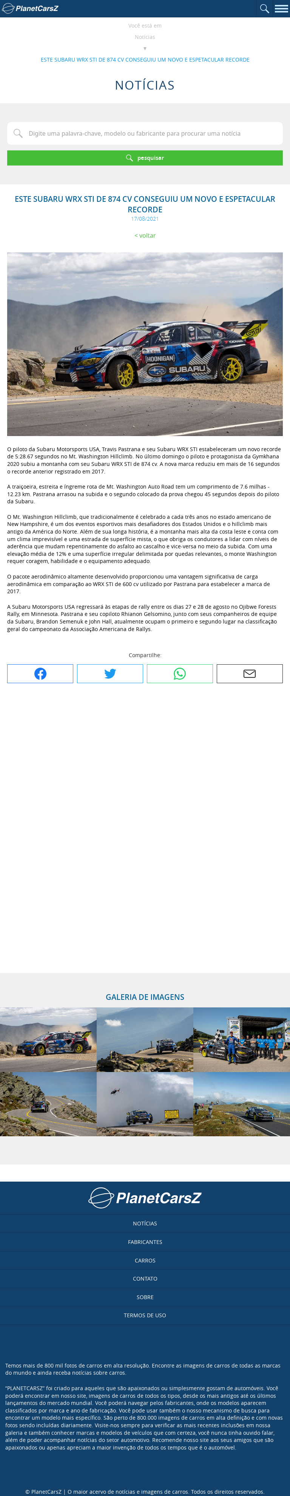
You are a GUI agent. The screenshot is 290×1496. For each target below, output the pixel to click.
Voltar (147, 235)
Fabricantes (145, 1241)
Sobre (145, 1297)
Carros (145, 1260)
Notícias (145, 36)
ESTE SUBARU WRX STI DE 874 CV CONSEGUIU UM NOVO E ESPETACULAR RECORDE (145, 59)
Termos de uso (145, 1315)
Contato (145, 1278)
